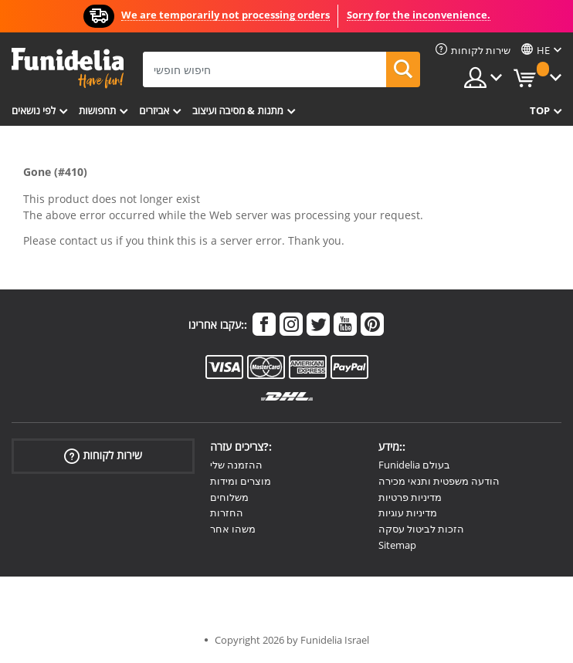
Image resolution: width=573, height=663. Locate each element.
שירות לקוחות (103, 456)
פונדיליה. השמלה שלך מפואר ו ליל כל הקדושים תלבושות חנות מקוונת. (68, 68)
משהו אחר (233, 529)
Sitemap (397, 545)
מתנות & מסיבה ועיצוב (237, 110)
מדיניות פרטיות (410, 497)
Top (540, 110)
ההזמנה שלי (236, 465)
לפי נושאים (34, 110)
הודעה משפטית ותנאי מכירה (439, 481)
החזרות (226, 512)
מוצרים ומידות (240, 481)
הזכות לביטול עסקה (421, 529)
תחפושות (97, 110)
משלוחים (229, 497)
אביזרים (154, 110)
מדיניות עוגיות (407, 512)
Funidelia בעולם (414, 465)
